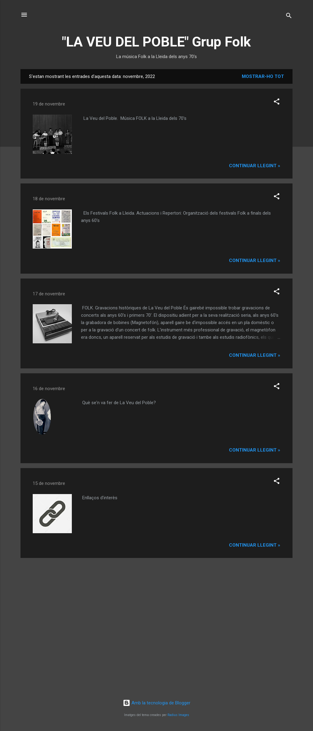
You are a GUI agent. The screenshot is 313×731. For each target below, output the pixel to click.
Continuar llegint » (254, 165)
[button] (276, 102)
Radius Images (178, 715)
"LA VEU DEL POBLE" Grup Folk (156, 42)
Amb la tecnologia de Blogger (156, 703)
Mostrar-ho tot (263, 76)
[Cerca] (289, 16)
